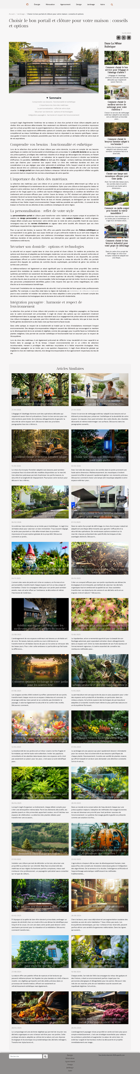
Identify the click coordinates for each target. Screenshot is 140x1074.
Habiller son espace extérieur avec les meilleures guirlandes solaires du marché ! (40, 627)
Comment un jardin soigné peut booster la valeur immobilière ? (117, 211)
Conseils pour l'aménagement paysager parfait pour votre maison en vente (100, 1020)
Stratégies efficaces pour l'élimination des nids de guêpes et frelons (99, 964)
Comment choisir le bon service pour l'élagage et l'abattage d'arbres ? (116, 70)
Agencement (65, 4)
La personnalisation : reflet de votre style (53, 108)
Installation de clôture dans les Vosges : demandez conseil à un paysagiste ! (40, 851)
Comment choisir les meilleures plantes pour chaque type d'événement (40, 795)
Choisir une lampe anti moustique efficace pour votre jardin (117, 176)
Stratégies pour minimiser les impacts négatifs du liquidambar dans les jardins (100, 627)
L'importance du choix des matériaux (53, 105)
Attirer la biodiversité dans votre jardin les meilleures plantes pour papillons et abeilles (40, 739)
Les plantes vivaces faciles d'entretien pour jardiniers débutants (100, 739)
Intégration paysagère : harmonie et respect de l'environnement (53, 115)
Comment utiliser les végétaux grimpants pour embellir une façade (40, 964)
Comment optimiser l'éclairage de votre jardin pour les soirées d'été (40, 683)
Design (79, 4)
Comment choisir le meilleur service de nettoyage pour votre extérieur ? (117, 106)
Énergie (37, 4)
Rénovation (50, 4)
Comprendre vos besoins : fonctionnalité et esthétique (53, 102)
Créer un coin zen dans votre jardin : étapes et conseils (40, 908)
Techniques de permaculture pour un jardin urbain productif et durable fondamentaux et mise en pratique (99, 685)
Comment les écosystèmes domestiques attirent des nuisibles (100, 908)
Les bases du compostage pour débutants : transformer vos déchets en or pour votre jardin (40, 1022)
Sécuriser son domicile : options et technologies (54, 112)
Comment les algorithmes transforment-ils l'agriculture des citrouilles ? (100, 851)
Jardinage (91, 4)
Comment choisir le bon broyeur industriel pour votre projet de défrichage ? (117, 244)
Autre (102, 4)
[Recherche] (25, 1056)
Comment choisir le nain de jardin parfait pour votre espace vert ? (40, 571)
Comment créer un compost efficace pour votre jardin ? (99, 571)
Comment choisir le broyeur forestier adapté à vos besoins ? (117, 141)
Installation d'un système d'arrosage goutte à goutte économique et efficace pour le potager (100, 797)
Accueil (12, 14)
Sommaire (55, 97)
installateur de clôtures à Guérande (84, 291)
